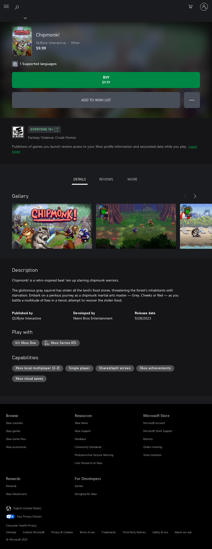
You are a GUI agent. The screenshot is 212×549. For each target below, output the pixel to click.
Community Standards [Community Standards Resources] (88, 446)
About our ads (183, 532)
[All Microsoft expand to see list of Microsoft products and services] (6, 7)
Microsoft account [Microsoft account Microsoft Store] (154, 422)
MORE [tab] (132, 179)
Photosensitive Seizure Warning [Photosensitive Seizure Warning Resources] (94, 454)
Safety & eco (160, 532)
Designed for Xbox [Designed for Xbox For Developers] (86, 494)
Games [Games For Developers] (79, 486)
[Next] (195, 196)
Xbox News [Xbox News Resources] (81, 422)
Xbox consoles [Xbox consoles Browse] (14, 422)
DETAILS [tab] (80, 179)
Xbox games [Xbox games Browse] (13, 430)
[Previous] (185, 196)
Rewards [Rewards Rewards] (11, 486)
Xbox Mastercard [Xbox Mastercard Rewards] (16, 494)
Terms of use (87, 532)
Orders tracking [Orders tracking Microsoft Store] (152, 446)
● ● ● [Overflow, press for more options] (192, 99)
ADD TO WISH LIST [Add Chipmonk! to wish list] (96, 100)
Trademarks (109, 532)
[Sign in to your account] (204, 7)
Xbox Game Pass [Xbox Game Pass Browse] (16, 438)
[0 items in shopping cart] (192, 7)
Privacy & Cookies (62, 532)
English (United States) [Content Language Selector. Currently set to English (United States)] (27, 508)
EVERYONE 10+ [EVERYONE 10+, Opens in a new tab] (44, 130)
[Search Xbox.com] (17, 6)
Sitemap (11, 532)
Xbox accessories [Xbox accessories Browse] (16, 446)
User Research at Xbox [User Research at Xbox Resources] (88, 462)
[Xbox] (13, 18)
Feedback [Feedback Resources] (80, 438)
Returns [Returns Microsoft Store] (148, 438)
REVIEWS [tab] (106, 179)
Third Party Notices (134, 532)
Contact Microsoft (33, 532)
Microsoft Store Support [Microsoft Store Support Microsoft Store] (157, 430)
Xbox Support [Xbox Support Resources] (83, 430)
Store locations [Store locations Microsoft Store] (152, 454)
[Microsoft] (105, 4)
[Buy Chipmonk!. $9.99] (106, 80)
